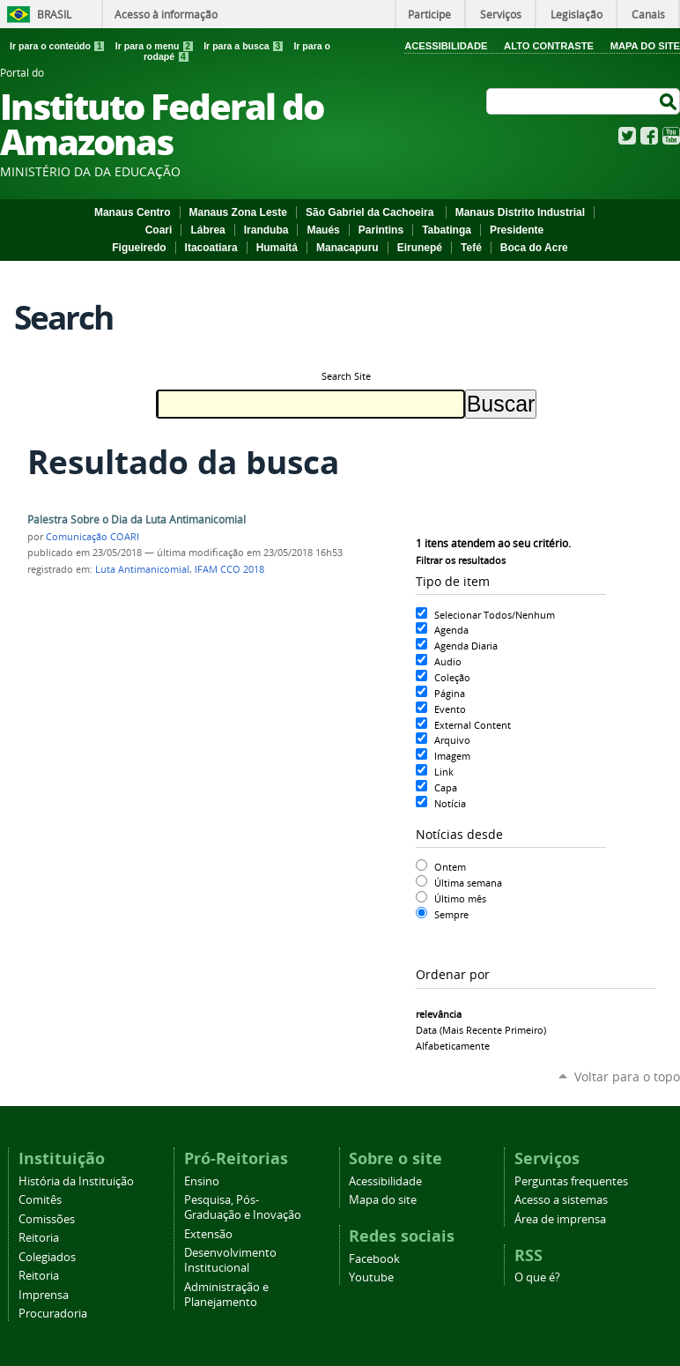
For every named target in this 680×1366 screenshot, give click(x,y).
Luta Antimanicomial (142, 569)
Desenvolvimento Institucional (230, 1260)
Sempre (451, 914)
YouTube (671, 136)
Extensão (208, 1234)
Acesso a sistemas (561, 1199)
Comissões (46, 1219)
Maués (323, 230)
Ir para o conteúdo (59, 46)
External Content (472, 724)
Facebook (649, 136)
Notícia (450, 803)
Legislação (576, 14)
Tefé (471, 247)
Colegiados (47, 1257)
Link (444, 771)
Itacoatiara (211, 247)
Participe (429, 14)
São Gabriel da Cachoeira (371, 212)
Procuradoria (52, 1313)
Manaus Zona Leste (238, 212)
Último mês (460, 898)
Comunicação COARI (92, 537)
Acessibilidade (445, 46)
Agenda (451, 629)
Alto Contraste (549, 46)
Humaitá (277, 247)
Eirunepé (419, 247)
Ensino (201, 1181)
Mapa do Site (645, 46)
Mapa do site (383, 1199)
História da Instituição (76, 1181)
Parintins (380, 230)
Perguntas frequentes (571, 1181)
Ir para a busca (244, 46)
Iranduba (266, 230)
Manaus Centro (132, 212)
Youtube (371, 1277)
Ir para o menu (155, 46)
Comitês (40, 1199)
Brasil (54, 14)
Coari (159, 230)
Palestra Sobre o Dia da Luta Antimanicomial (136, 519)
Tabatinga (446, 230)
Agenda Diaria (466, 645)
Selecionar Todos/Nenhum (494, 614)
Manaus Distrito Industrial (520, 212)
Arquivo (452, 739)
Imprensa (43, 1295)
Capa (445, 787)
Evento (450, 709)
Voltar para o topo (627, 1076)
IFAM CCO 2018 (229, 569)
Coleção (452, 677)
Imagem (452, 755)
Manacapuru (347, 247)
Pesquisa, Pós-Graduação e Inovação (242, 1207)
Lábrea (207, 230)
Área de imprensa (560, 1219)
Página (449, 693)
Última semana (468, 882)
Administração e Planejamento (226, 1295)
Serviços (500, 14)
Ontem (450, 866)
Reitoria (38, 1237)
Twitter (627, 136)
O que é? (537, 1277)
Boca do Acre (534, 247)
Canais (648, 14)
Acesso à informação (166, 14)
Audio (448, 661)
